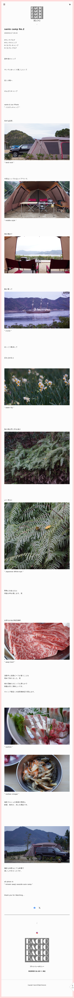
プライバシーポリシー (37, 966)
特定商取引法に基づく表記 (37, 971)
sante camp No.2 (14, 29)
